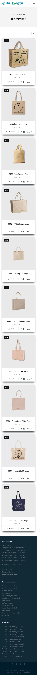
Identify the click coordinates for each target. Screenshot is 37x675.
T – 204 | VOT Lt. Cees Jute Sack (13, 651)
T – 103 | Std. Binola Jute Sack (12, 632)
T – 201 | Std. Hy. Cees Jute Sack (13, 644)
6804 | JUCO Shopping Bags (18, 321)
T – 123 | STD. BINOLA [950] (12, 639)
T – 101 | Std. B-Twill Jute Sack (12, 627)
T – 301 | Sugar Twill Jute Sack (12, 654)
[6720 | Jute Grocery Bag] (18, 154)
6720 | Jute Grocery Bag (18, 174)
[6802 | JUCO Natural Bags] (18, 203)
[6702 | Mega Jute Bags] (18, 54)
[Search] (28, 3)
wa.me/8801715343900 (18, 553)
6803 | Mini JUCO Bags (18, 274)
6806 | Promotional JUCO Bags (18, 421)
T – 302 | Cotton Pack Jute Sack (13, 656)
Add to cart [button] (26, 81)
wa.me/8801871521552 (18, 560)
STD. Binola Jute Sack (9, 596)
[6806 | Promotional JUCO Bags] (18, 401)
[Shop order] (33, 33)
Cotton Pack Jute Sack (9, 608)
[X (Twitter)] (16, 664)
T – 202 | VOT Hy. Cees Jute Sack (13, 646)
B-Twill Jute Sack (7, 591)
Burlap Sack (6, 615)
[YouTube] (24, 664)
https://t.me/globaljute (17, 550)
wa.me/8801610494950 (18, 555)
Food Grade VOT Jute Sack (11, 598)
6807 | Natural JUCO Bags (18, 471)
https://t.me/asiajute (16, 548)
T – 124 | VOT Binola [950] (11, 641)
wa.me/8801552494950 (18, 558)
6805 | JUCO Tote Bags (18, 371)
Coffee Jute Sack (7, 603)
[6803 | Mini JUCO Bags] (18, 253)
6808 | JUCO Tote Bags (18, 521)
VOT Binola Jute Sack (9, 593)
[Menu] (34, 3)
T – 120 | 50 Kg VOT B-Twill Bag (13, 637)
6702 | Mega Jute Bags (18, 74)
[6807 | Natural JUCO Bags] (18, 450)
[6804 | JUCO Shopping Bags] (18, 301)
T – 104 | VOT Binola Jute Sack (12, 634)
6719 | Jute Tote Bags (18, 124)
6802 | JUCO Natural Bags (18, 224)
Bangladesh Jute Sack (9, 588)
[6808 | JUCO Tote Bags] (18, 500)
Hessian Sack (6, 610)
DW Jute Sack (6, 601)
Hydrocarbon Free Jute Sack (11, 613)
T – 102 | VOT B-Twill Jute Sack (12, 629)
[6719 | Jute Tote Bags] (18, 104)
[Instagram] (20, 664)
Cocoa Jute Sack (7, 605)
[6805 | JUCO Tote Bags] (18, 351)
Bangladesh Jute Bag (9, 586)
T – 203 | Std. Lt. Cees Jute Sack (13, 649)
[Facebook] (12, 664)
